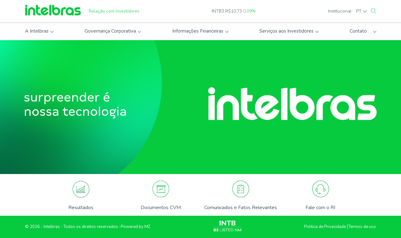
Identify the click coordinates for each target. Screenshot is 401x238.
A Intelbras (37, 31)
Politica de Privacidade (325, 227)
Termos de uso (362, 227)
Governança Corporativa (110, 31)
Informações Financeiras (197, 31)
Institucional (340, 11)
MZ (147, 227)
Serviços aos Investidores (286, 31)
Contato (358, 31)
